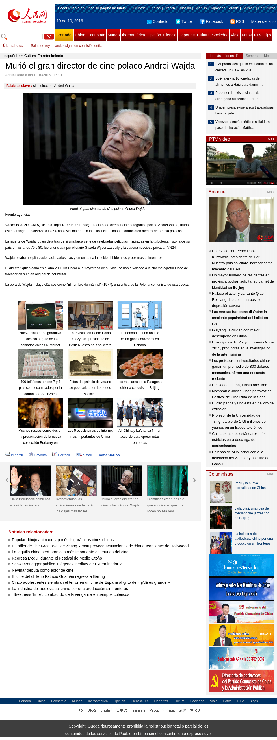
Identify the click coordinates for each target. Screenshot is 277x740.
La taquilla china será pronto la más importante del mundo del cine (70, 552)
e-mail (84, 455)
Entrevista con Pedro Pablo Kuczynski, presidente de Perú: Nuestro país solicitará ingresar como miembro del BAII (90, 345)
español (10, 56)
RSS (237, 21)
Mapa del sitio (263, 21)
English (155, 8)
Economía (96, 35)
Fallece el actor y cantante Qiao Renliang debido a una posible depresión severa (238, 299)
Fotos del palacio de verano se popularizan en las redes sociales (90, 388)
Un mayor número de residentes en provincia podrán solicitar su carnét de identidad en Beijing (243, 281)
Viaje (235, 35)
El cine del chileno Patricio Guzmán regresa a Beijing (58, 576)
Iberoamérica (133, 35)
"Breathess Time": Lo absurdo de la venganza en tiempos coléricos (70, 594)
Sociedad (220, 35)
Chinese (139, 8)
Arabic (234, 8)
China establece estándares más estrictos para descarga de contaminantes (238, 439)
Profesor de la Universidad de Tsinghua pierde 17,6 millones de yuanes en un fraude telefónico (239, 421)
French (169, 8)
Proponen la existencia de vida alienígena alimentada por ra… (238, 96)
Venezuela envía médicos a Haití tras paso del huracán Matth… (243, 125)
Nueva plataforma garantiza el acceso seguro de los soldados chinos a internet (40, 339)
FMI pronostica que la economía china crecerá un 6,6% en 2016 (244, 67)
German (248, 8)
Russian (185, 8)
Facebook (211, 21)
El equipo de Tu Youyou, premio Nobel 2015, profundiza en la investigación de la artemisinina (243, 348)
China (80, 35)
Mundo (114, 35)
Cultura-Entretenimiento (43, 56)
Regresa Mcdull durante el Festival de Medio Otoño (57, 558)
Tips (267, 35)
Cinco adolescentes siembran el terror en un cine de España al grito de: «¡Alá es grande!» (91, 582)
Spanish (200, 8)
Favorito (38, 455)
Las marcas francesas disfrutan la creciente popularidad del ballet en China (240, 318)
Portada (64, 35)
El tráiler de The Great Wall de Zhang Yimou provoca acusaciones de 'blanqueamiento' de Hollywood (100, 546)
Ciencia (169, 35)
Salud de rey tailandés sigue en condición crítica (67, 46)
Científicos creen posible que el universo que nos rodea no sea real (165, 505)
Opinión (154, 35)
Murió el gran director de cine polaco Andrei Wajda (120, 502)
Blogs (254, 701)
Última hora (12, 46)
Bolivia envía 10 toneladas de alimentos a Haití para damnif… (239, 81)
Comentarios (108, 455)
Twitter (184, 21)
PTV (257, 35)
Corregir (61, 455)
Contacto (157, 21)
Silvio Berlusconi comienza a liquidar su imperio (30, 502)
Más (271, 139)
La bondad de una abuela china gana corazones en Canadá (140, 339)
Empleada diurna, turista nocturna (239, 385)
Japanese (218, 8)
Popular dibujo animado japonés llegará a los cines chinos (63, 540)
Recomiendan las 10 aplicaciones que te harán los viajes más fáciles (75, 505)
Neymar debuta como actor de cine (42, 570)
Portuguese (267, 8)
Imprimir (14, 455)
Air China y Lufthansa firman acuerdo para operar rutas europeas (139, 437)
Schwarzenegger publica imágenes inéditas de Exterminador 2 (67, 564)
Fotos (247, 35)
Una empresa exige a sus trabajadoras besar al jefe (244, 110)
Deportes (187, 35)
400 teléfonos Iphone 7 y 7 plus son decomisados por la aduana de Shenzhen (40, 388)
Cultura (203, 35)
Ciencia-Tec (140, 701)
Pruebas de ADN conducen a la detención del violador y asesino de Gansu (240, 458)
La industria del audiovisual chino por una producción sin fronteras (70, 588)
